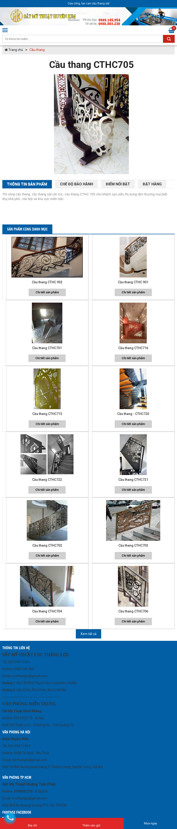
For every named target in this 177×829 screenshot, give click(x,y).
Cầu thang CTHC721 (133, 479)
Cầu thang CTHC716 (133, 348)
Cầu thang (37, 50)
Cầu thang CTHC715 (47, 414)
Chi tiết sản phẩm (47, 292)
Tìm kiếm (169, 39)
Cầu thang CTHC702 (47, 545)
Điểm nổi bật (118, 184)
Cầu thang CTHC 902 (47, 282)
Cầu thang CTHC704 (47, 611)
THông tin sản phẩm (27, 184)
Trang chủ (14, 50)
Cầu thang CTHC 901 (133, 282)
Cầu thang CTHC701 (47, 348)
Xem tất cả (88, 634)
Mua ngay (150, 823)
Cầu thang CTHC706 (133, 611)
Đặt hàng (152, 184)
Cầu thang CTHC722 (47, 479)
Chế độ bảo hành (76, 184)
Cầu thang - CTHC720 (133, 414)
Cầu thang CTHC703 (133, 545)
